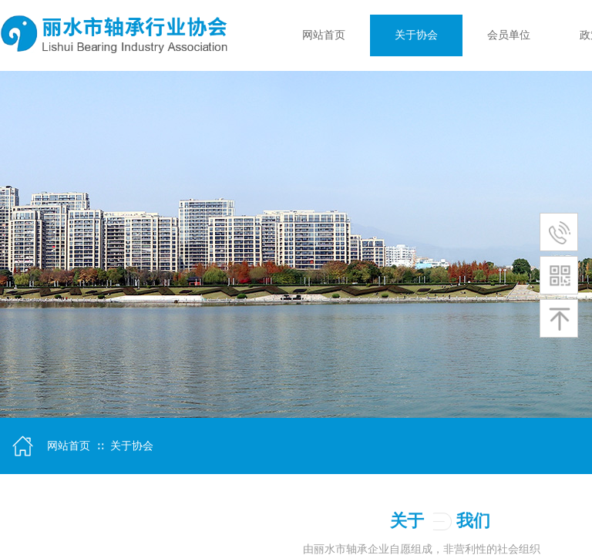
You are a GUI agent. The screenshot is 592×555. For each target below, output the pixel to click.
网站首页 (323, 35)
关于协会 (416, 35)
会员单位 (508, 35)
